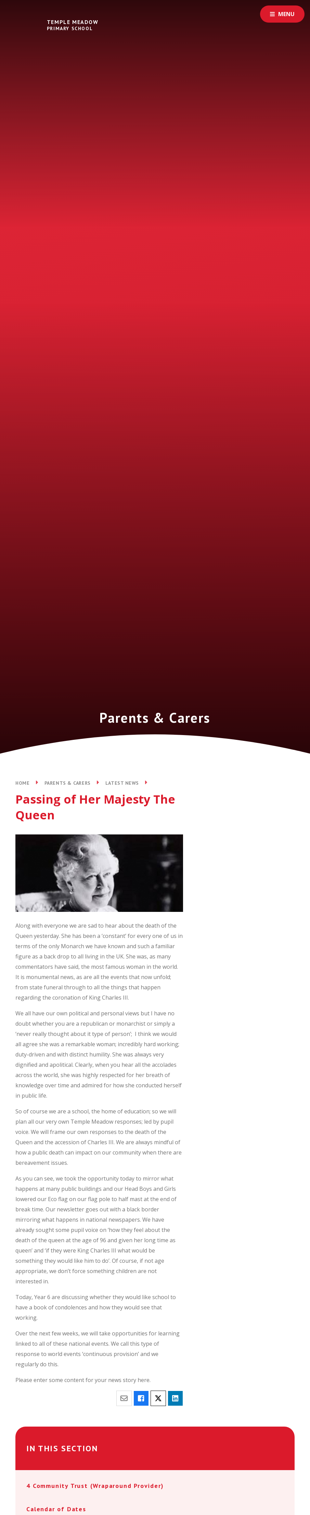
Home (22, 783)
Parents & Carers (67, 783)
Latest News (122, 783)
